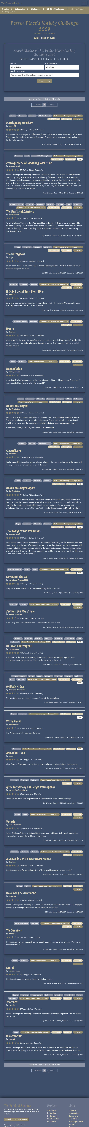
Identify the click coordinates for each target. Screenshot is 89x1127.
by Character (53, 1118)
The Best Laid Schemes (20, 211)
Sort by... (13, 63)
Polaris (10, 821)
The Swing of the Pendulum (23, 531)
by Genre (51, 1121)
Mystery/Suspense (16, 204)
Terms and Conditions (73, 1117)
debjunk (12, 294)
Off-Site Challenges (55, 9)
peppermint (13, 724)
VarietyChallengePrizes (18, 790)
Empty (10, 328)
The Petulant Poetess (11, 3)
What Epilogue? (44, 116)
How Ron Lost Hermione (21, 893)
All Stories (52, 1110)
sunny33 (12, 126)
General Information (74, 1112)
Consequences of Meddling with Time (29, 163)
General (14, 780)
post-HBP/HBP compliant (41, 156)
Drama (18, 247)
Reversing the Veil (17, 577)
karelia (12, 1005)
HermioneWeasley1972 (18, 580)
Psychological (36, 995)
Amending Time (15, 753)
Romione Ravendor (17, 689)
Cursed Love (13, 450)
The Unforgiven (15, 254)
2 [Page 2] (47, 104)
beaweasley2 (14, 166)
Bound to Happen (16, 406)
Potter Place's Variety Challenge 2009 (67, 116)
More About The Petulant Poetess (16, 1119)
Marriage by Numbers (19, 123)
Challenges (36, 9)
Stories (5, 9)
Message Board (76, 1121)
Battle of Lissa (15, 409)
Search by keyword (17, 71)
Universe (50, 204)
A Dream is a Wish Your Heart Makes (28, 859)
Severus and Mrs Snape (20, 611)
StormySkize (14, 214)
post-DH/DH (69, 639)
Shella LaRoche (15, 614)
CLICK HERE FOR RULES (45, 38)
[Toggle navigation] (84, 3)
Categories (20, 9)
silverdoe (12, 896)
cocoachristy (14, 649)
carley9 (12, 1039)
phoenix (12, 933)
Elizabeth (12, 453)
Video (27, 886)
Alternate (40, 204)
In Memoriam (14, 1036)
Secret (10, 967)
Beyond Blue (14, 368)
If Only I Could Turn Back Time (24, 291)
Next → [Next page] (53, 104)
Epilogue (32, 116)
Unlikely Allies (15, 686)
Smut (27, 156)
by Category (52, 1116)
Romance (22, 116)
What (69, 204)
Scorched (11, 1002)
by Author (51, 1113)
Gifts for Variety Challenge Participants (30, 787)
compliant (58, 639)
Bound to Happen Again (20, 488)
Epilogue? (77, 204)
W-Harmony (13, 721)
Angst (18, 524)
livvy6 (11, 257)
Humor (12, 116)
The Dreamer (14, 930)
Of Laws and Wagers (18, 646)
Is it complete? (51, 63)
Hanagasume (14, 371)
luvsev (11, 756)
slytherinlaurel (15, 824)
